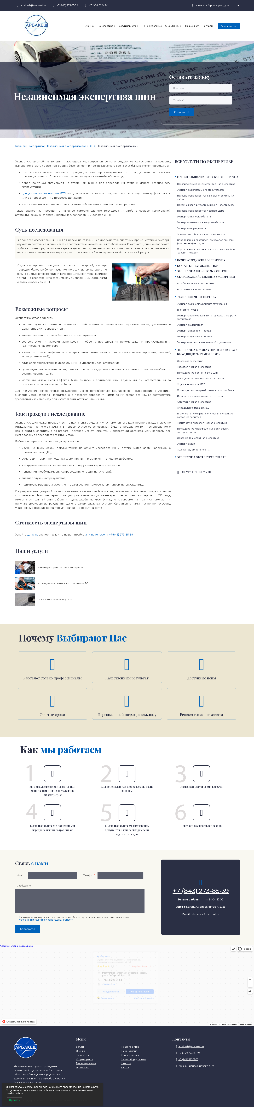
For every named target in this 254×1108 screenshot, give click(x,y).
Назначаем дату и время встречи (201, 787)
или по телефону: (97, 534)
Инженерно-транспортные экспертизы (60, 567)
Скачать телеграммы (197, 472)
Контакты (207, 26)
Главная (20, 146)
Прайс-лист (192, 26)
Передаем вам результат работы (201, 826)
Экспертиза (107, 26)
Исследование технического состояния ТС (63, 583)
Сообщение (24, 886)
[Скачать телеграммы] (178, 472)
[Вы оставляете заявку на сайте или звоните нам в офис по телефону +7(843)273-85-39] (52, 774)
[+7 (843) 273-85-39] (201, 883)
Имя (20, 876)
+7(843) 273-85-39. (121, 534)
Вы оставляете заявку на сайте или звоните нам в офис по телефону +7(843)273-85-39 (52, 791)
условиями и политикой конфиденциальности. (46, 920)
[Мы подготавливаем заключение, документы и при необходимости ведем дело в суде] (127, 813)
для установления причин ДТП (44, 193)
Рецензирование (152, 26)
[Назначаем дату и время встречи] (201, 774)
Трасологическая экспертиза (55, 599)
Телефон (89, 876)
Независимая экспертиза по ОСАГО (70, 146)
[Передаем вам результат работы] (201, 813)
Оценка (90, 26)
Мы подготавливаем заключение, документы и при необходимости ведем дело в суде (127, 831)
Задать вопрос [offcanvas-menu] (229, 26)
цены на (33, 534)
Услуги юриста (128, 26)
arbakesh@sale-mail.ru (205, 914)
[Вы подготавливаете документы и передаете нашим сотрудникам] (52, 813)
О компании (173, 26)
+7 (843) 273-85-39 (201, 891)
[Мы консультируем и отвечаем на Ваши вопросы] (127, 774)
